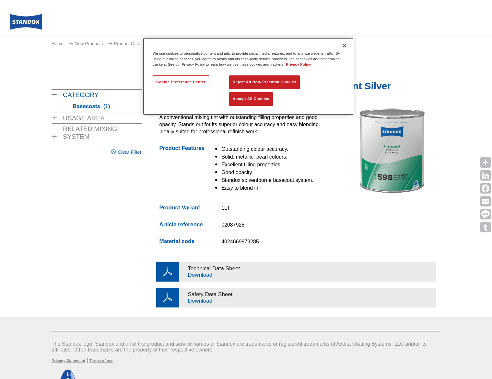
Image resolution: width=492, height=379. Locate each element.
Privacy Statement (68, 361)
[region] (248, 76)
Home (58, 43)
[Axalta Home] (26, 24)
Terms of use (101, 361)
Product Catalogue (133, 43)
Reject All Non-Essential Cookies (264, 82)
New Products (89, 43)
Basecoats (91, 106)
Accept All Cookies (251, 99)
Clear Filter (129, 152)
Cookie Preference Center (181, 82)
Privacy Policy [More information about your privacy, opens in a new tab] (298, 64)
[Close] (344, 46)
